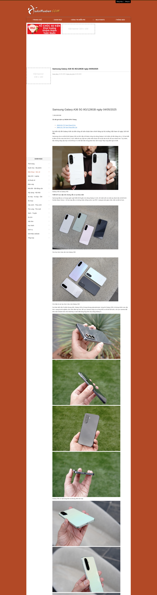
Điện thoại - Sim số (38, 172)
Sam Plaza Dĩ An (70, 125)
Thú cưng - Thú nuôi (38, 209)
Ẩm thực (38, 201)
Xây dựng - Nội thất (38, 192)
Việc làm (38, 221)
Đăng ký (127, 1)
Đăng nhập (120, 1)
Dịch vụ (38, 229)
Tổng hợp (38, 238)
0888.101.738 (61, 127)
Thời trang (38, 164)
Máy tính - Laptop (38, 176)
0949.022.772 (61, 125)
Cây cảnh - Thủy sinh (38, 205)
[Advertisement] (100, 9)
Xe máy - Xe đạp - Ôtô (38, 197)
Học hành (38, 225)
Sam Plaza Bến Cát (71, 127)
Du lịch (38, 217)
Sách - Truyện (38, 213)
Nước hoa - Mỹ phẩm (38, 168)
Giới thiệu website (38, 234)
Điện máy (38, 184)
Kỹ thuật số (38, 180)
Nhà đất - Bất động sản (38, 188)
